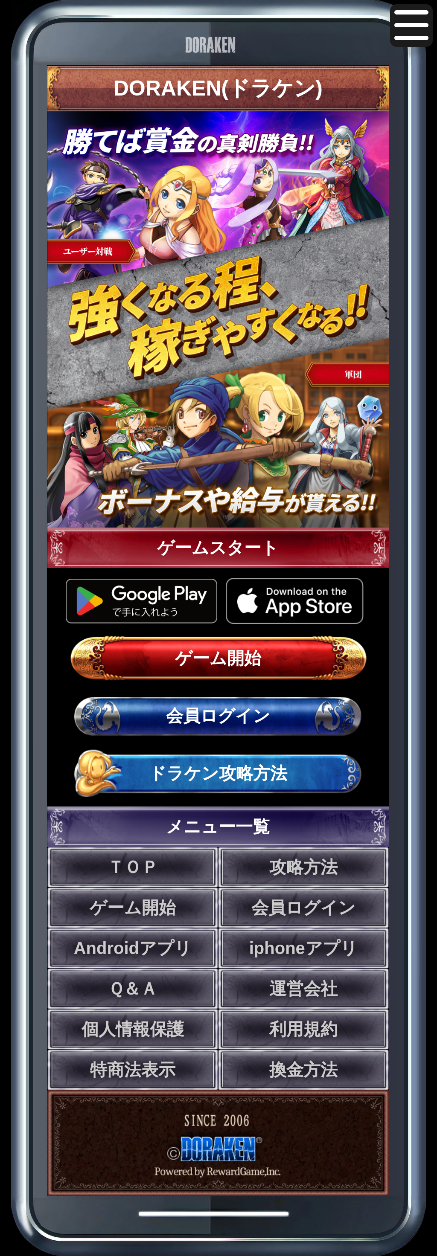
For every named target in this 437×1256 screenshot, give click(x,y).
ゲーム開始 (218, 658)
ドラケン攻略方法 (218, 773)
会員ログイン (218, 715)
